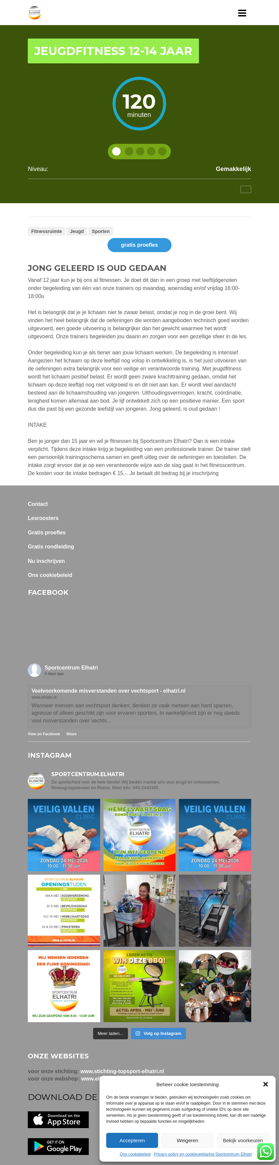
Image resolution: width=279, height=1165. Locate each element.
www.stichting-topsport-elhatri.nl (122, 1071)
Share (71, 734)
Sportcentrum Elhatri (71, 668)
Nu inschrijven (46, 561)
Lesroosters (43, 518)
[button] (265, 1084)
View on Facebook (44, 734)
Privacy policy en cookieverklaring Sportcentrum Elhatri (203, 1154)
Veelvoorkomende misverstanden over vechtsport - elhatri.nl (108, 691)
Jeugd (77, 231)
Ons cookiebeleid (135, 1154)
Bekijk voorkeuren (243, 1140)
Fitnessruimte (46, 231)
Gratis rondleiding (51, 546)
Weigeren (187, 1140)
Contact (38, 504)
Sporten (101, 231)
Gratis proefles (47, 532)
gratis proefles (139, 245)
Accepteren (132, 1140)
